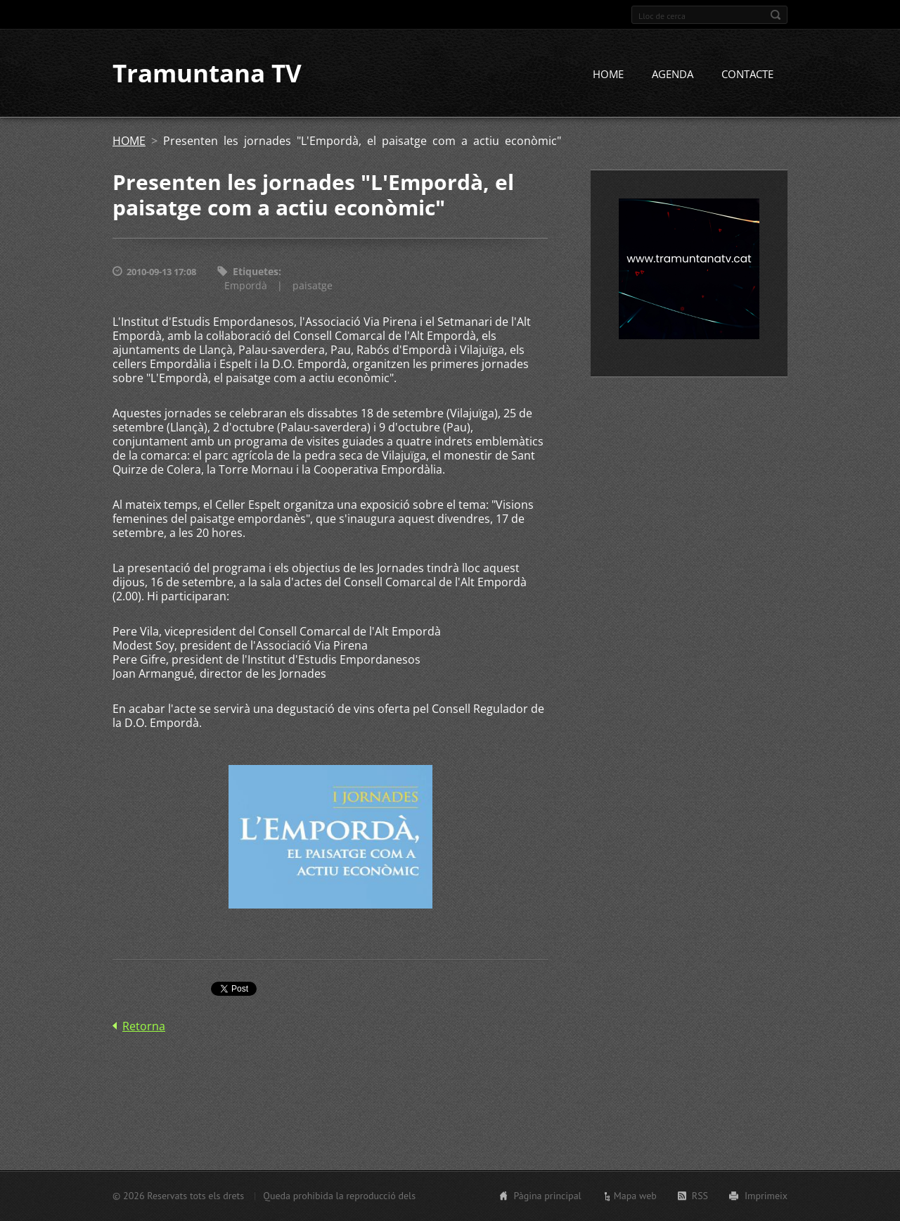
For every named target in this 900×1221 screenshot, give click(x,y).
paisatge (312, 286)
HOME (608, 75)
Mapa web (635, 1195)
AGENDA (672, 75)
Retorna (143, 1027)
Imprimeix (766, 1195)
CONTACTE (747, 75)
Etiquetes (255, 272)
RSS (700, 1195)
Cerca (775, 15)
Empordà (245, 286)
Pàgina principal (547, 1195)
